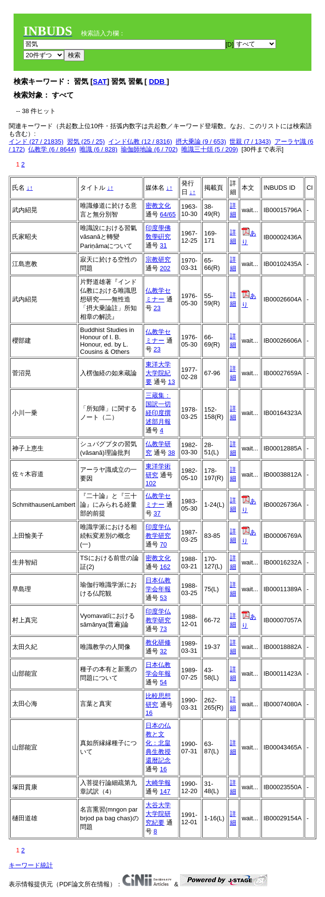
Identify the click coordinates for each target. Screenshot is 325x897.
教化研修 (158, 642)
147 (165, 791)
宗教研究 (158, 259)
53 (163, 597)
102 (151, 483)
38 (171, 452)
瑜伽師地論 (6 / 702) (149, 149)
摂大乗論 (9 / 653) (201, 141)
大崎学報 (158, 782)
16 (149, 712)
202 (165, 268)
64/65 (168, 214)
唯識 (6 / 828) (98, 149)
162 (165, 566)
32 (163, 651)
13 (171, 381)
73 (163, 628)
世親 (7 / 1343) (250, 141)
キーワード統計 (31, 865)
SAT (100, 81)
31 (163, 245)
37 (157, 513)
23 (157, 308)
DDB (158, 81)
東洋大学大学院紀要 (158, 373)
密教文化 (158, 205)
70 (163, 544)
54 (163, 682)
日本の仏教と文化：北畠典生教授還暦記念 (158, 743)
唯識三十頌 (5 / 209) (209, 149)
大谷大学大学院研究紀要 (158, 813)
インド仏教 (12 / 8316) (140, 141)
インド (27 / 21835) (36, 141)
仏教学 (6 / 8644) (52, 149)
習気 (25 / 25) (86, 141)
